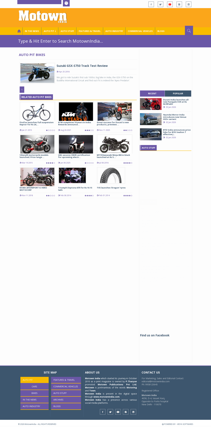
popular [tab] (178, 93)
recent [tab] (152, 93)
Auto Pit (28, 379)
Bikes (34, 393)
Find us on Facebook (154, 335)
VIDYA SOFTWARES (185, 424)
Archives (58, 399)
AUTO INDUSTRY (114, 31)
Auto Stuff (67, 31)
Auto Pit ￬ (50, 31)
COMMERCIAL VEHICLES (140, 31)
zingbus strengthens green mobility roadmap (163, 280)
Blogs (161, 31)
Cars (34, 386)
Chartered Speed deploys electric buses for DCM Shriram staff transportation (165, 271)
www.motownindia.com (106, 396)
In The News (149, 204)
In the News (32, 31)
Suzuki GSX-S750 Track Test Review (82, 66)
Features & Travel (90, 31)
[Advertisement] (137, 17)
